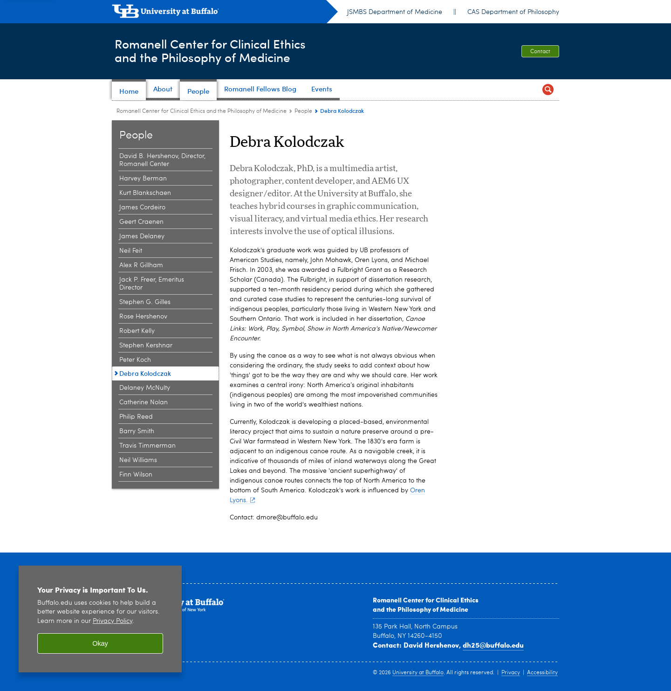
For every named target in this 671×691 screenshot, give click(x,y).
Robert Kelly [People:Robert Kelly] (137, 331)
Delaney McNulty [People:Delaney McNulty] (144, 388)
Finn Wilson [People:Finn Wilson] (135, 474)
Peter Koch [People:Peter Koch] (135, 360)
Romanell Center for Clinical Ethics (426, 599)
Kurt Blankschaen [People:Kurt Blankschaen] (145, 193)
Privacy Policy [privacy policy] (112, 621)
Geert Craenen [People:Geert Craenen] (141, 222)
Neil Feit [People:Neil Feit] (130, 251)
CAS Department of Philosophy (513, 12)
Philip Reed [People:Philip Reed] (136, 417)
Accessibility (542, 673)
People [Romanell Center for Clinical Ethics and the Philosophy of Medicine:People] (303, 111)
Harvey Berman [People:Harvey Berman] (143, 178)
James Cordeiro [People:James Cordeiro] (142, 207)
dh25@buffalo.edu (493, 645)
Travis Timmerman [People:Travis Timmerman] (147, 445)
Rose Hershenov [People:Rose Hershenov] (143, 316)
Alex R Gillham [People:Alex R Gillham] (141, 265)
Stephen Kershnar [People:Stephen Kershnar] (145, 345)
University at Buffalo (418, 673)
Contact (540, 52)
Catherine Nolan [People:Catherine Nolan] (143, 402)
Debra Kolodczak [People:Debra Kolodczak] (145, 373)
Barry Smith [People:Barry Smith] (136, 431)
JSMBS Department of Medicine (394, 12)
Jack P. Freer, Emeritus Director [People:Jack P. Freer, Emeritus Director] (151, 283)
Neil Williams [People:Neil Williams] (138, 460)
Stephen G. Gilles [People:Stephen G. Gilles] (145, 302)
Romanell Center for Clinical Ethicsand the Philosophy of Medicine (220, 50)
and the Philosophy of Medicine (420, 609)
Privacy (510, 673)
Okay (100, 643)
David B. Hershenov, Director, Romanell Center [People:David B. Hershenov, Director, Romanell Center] (162, 160)
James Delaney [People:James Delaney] (141, 236)
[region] (100, 619)
